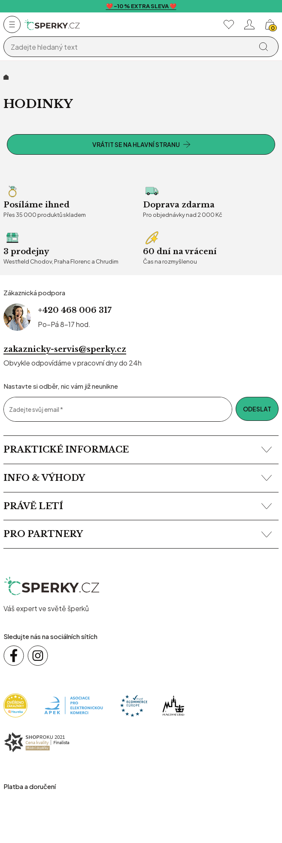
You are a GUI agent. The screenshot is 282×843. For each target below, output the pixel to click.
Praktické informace (137, 449)
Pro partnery (137, 534)
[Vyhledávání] (130, 47)
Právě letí (137, 506)
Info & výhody (137, 478)
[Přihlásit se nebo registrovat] (249, 24)
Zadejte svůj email (36, 409)
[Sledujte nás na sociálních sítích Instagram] (37, 655)
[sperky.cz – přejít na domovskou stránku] (52, 586)
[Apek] (73, 704)
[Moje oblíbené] (228, 24)
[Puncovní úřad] (173, 704)
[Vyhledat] (263, 46)
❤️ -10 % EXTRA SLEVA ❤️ (141, 6)
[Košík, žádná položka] (270, 24)
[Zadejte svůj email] (118, 409)
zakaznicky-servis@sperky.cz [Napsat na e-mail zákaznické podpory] (64, 349)
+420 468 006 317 (75, 310)
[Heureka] (15, 704)
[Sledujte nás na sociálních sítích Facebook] (13, 655)
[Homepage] (52, 24)
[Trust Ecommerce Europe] (134, 704)
